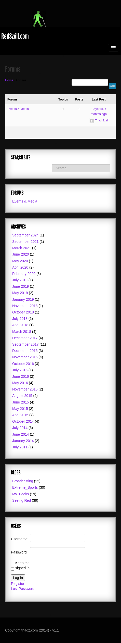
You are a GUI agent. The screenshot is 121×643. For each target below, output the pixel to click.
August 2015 (22, 396)
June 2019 (20, 286)
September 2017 (25, 344)
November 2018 (25, 306)
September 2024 (25, 235)
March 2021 (21, 248)
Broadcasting (22, 481)
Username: (19, 539)
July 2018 (20, 319)
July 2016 (20, 370)
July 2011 (20, 447)
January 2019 (23, 299)
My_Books (20, 494)
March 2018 (21, 332)
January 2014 (23, 441)
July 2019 (20, 280)
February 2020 (23, 274)
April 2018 (20, 325)
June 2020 (20, 254)
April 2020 (20, 267)
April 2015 (20, 415)
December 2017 (25, 338)
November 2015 (25, 389)
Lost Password (22, 589)
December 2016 (25, 351)
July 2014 (20, 428)
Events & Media (18, 109)
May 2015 (20, 409)
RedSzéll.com (15, 36)
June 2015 (20, 402)
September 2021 (25, 241)
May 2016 (20, 383)
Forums (12, 69)
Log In (18, 578)
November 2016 (25, 357)
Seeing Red (21, 500)
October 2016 (23, 364)
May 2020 (20, 261)
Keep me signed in (22, 565)
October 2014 (23, 421)
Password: (19, 552)
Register (17, 584)
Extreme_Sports (25, 487)
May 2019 (20, 293)
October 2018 (23, 312)
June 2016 (20, 376)
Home (9, 80)
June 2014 (20, 434)
